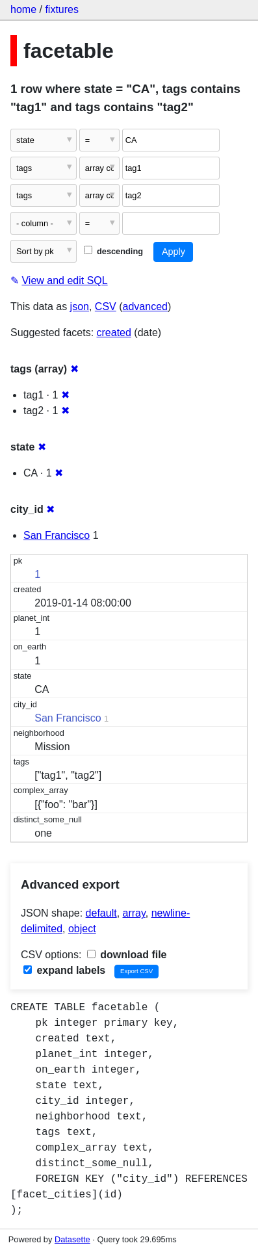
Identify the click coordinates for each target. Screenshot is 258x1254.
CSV (105, 306)
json (79, 306)
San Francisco (56, 535)
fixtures (62, 9)
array (134, 913)
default (101, 913)
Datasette (72, 1239)
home (23, 9)
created (114, 332)
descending (113, 251)
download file (127, 954)
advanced (145, 306)
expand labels (64, 970)
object (82, 928)
